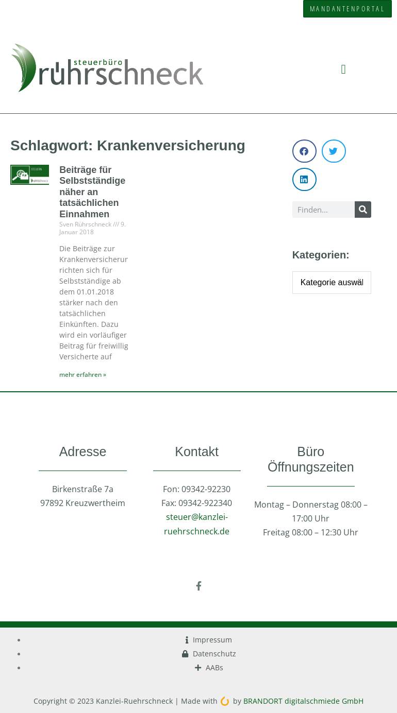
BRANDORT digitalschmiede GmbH (303, 701)
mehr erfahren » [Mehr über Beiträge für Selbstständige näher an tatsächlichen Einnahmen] (82, 374)
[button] (343, 69)
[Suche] (363, 209)
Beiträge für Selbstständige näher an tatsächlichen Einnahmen (92, 192)
